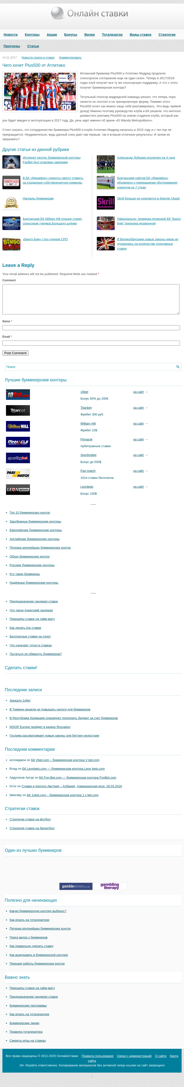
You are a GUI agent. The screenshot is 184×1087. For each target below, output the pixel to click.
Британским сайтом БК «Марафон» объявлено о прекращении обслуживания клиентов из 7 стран (147, 182)
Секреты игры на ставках (28, 1046)
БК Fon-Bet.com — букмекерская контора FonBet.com (77, 783)
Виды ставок (140, 34)
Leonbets (86, 492)
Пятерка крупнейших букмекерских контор (40, 553)
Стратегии (167, 34)
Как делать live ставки (25, 633)
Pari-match (88, 476)
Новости (11, 34)
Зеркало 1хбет (20, 706)
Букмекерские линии (24, 1029)
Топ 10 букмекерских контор (30, 518)
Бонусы (70, 34)
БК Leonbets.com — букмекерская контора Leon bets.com (63, 774)
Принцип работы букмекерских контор (37, 969)
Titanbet (86, 413)
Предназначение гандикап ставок (34, 607)
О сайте (161, 1061)
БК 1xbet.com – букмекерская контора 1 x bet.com (62, 801)
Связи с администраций (134, 1061)
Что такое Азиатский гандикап (31, 616)
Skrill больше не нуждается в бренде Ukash (148, 198)
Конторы (32, 34)
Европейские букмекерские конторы (36, 536)
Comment (9, 280)
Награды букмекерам (38, 198)
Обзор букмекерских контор (30, 562)
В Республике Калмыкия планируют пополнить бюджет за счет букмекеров (64, 724)
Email (7, 342)
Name (7, 327)
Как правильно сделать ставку (31, 952)
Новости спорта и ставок (38, 57)
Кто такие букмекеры (25, 580)
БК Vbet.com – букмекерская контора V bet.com (65, 766)
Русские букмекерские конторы (32, 571)
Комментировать (70, 57)
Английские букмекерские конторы (35, 545)
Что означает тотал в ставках (31, 651)
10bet (84, 397)
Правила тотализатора (26, 1037)
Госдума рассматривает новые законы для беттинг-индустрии (54, 741)
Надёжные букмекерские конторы (34, 588)
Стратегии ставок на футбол (30, 825)
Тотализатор (112, 34)
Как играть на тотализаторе (29, 925)
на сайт (138, 397)
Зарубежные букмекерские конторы (35, 527)
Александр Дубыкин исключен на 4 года (146, 157)
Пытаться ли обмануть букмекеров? (36, 659)
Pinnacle (86, 445)
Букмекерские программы (28, 1011)
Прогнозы (12, 46)
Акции (52, 34)
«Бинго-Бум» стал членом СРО (45, 239)
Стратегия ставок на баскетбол (32, 834)
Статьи (33, 46)
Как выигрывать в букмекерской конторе (39, 960)
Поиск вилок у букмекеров (28, 943)
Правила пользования (97, 1061)
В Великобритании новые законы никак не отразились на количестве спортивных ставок (147, 243)
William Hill (88, 429)
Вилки (89, 34)
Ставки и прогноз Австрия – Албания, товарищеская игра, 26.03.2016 (72, 792)
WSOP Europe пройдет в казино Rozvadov (40, 732)
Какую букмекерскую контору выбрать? (38, 917)
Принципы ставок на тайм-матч (32, 624)
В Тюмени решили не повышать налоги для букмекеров (50, 715)
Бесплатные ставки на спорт (30, 642)
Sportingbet (88, 460)
